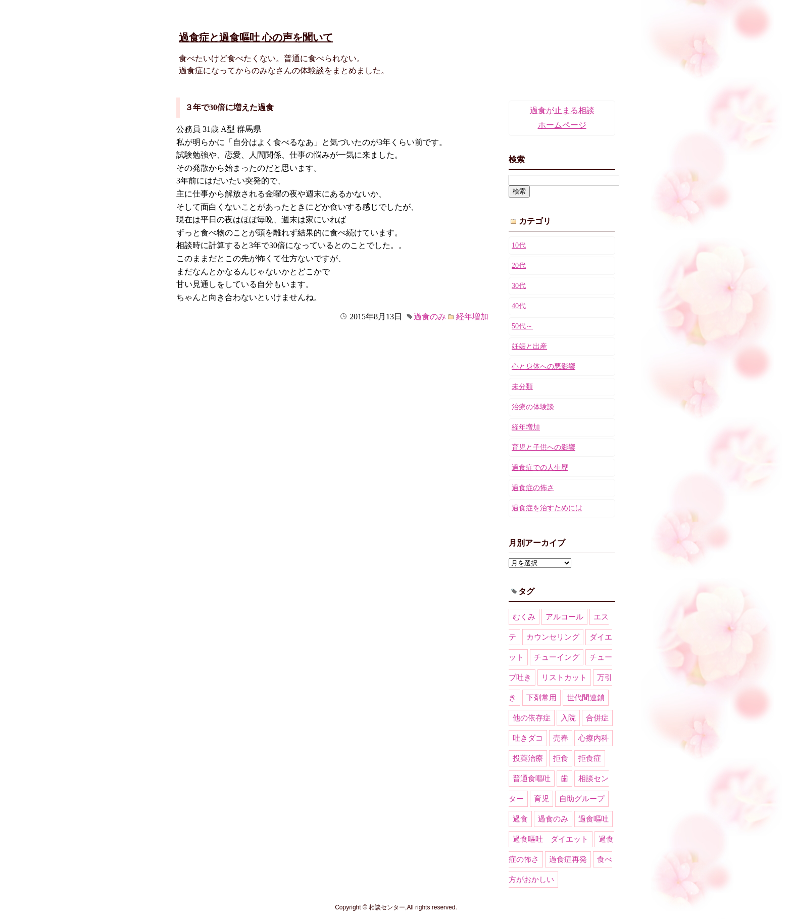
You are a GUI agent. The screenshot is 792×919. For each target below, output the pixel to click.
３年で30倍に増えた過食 (229, 107)
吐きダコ (528, 738)
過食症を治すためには (547, 508)
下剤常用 (541, 698)
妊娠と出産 (529, 346)
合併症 (597, 718)
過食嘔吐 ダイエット (550, 839)
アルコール (564, 617)
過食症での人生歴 (540, 467)
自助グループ (582, 799)
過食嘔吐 (593, 819)
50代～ (522, 326)
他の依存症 (532, 718)
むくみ (524, 617)
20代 (519, 265)
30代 (519, 285)
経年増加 (472, 316)
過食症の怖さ (533, 488)
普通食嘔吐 (532, 779)
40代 (519, 306)
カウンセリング (552, 637)
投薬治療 (528, 758)
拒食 (560, 758)
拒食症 (589, 758)
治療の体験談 (533, 407)
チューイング (556, 657)
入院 (568, 718)
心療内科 (593, 738)
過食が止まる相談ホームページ (562, 117)
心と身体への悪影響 (543, 366)
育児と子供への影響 (543, 447)
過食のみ (430, 316)
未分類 (522, 387)
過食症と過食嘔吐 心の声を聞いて (256, 37)
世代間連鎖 (586, 698)
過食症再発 (568, 859)
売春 (560, 738)
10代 (519, 245)
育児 (541, 799)
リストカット (564, 677)
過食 (520, 819)
